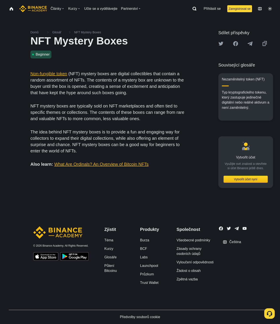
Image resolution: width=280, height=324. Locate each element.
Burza (144, 240)
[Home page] (33, 8)
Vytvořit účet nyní (245, 179)
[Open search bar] (193, 9)
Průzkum (147, 274)
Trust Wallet (149, 283)
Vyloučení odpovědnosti (195, 262)
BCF (143, 249)
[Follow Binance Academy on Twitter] (229, 228)
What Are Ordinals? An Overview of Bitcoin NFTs (101, 164)
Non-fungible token (48, 73)
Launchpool (149, 266)
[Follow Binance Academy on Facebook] (221, 228)
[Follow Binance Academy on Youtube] (244, 228)
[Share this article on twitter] (221, 43)
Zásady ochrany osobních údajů (189, 251)
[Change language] (260, 9)
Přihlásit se (212, 8)
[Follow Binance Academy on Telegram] (236, 228)
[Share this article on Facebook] (235, 43)
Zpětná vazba (187, 279)
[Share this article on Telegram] (250, 43)
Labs (144, 257)
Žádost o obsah (189, 271)
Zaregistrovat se (239, 8)
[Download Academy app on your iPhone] (45, 257)
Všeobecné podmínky (193, 240)
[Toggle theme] (270, 8)
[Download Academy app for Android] (74, 257)
